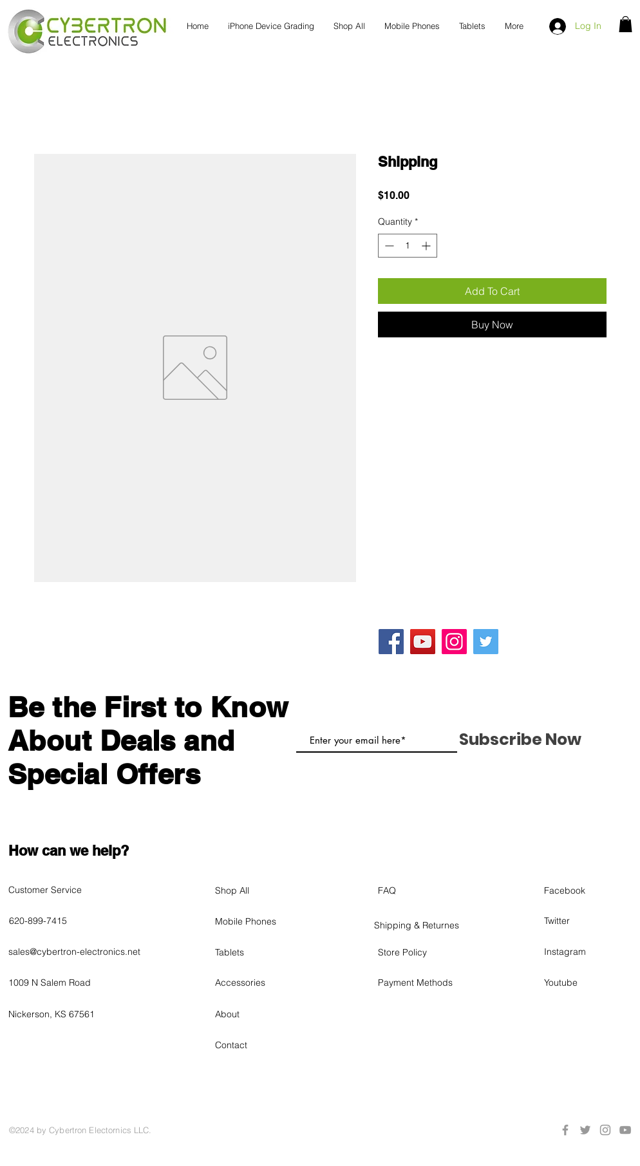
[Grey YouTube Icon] (625, 1130)
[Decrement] (388, 245)
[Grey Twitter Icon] (585, 1130)
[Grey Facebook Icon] (565, 1130)
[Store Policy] (423, 952)
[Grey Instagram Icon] (605, 1130)
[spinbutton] (407, 245)
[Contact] (260, 1045)
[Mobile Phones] (260, 921)
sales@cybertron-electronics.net (74, 951)
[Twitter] (485, 641)
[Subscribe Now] (520, 739)
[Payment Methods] (423, 982)
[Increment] (427, 245)
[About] (260, 1014)
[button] (625, 24)
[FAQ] (423, 890)
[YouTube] (422, 641)
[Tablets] (260, 952)
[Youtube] (589, 982)
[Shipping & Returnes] (420, 925)
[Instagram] (454, 641)
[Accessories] (260, 982)
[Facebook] (391, 641)
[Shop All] (260, 890)
